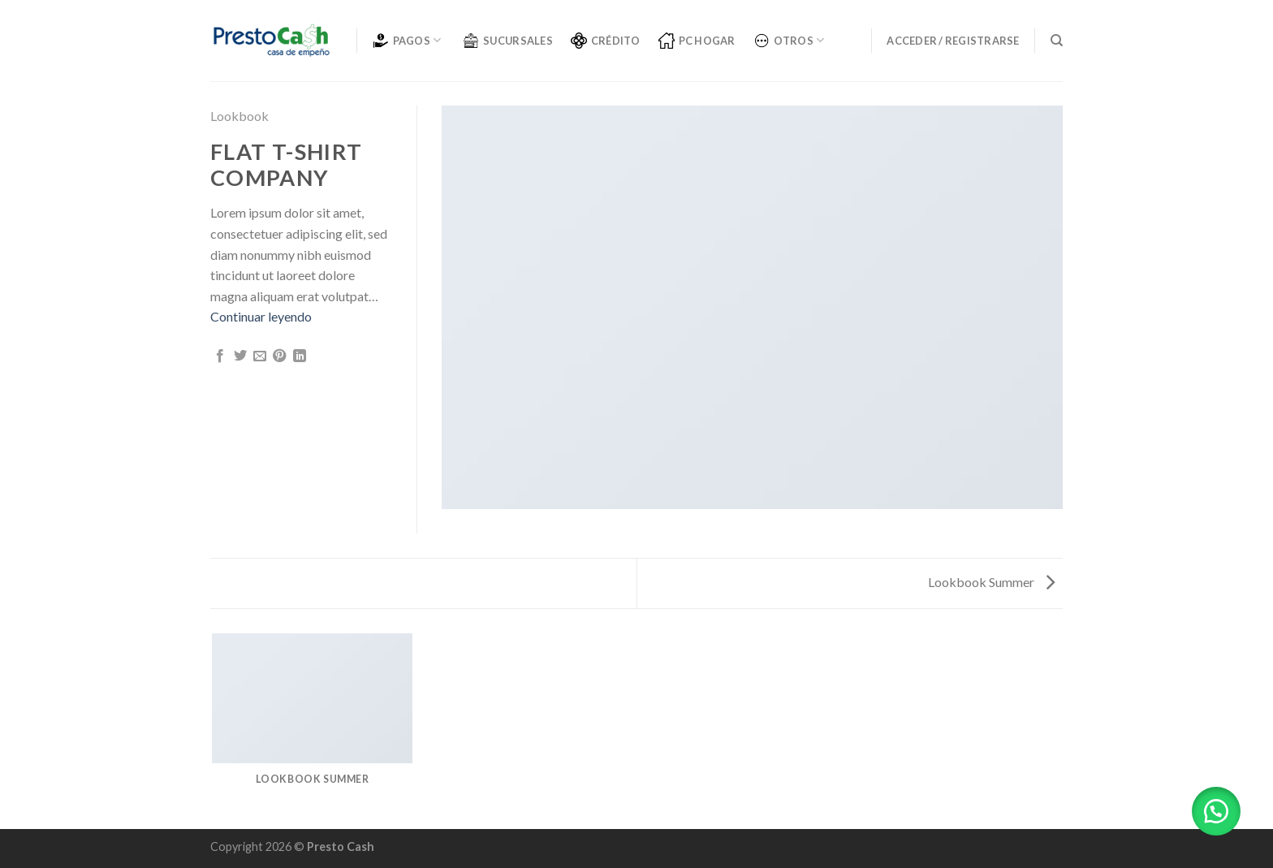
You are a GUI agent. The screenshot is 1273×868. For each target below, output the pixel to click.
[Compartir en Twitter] (240, 356)
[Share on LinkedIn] (299, 356)
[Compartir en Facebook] (220, 356)
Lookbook (239, 115)
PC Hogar (697, 40)
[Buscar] (1057, 40)
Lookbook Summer (991, 581)
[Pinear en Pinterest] (279, 356)
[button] (1216, 811)
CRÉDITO (606, 40)
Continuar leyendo (261, 316)
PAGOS (407, 40)
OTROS (789, 40)
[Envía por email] (259, 356)
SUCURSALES (508, 40)
